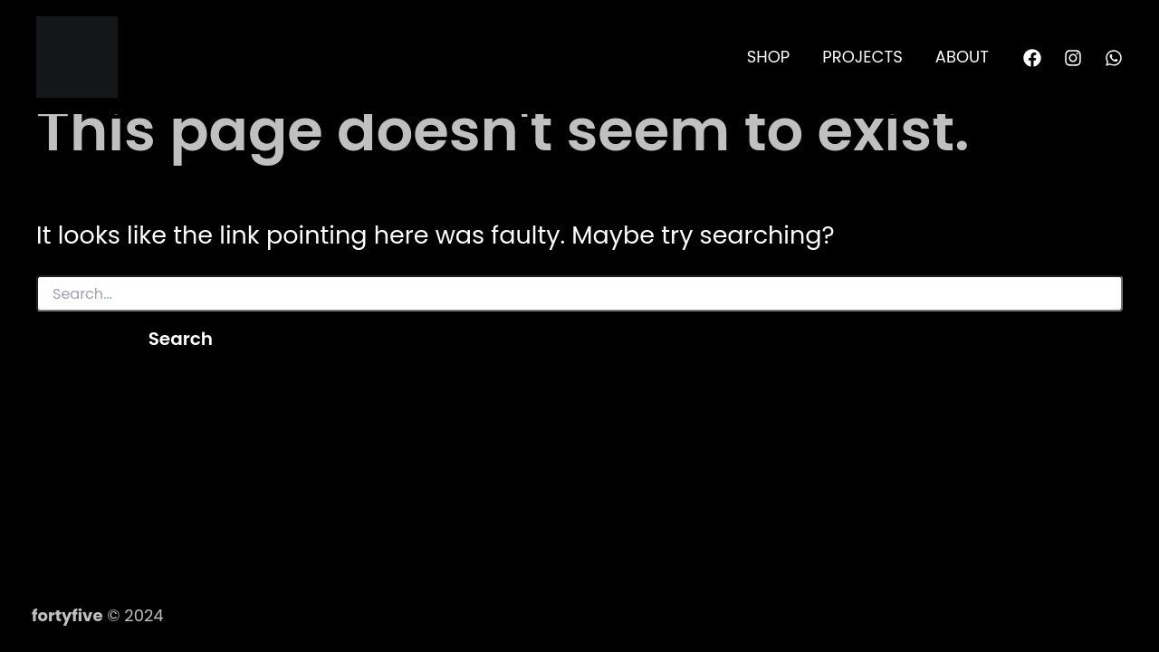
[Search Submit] (72, 339)
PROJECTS (862, 56)
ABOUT (962, 56)
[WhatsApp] (1114, 58)
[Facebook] (1032, 58)
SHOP (768, 56)
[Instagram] (1073, 58)
